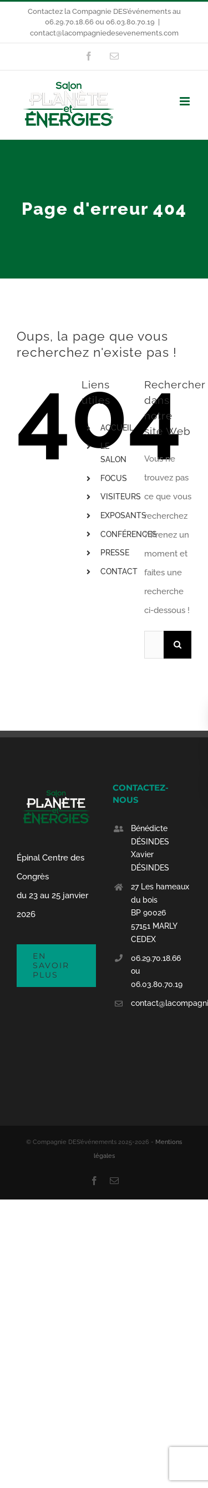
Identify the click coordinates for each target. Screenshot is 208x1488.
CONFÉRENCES (128, 534)
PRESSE (114, 552)
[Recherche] (177, 645)
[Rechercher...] (154, 645)
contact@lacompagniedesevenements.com (104, 33)
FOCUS (113, 478)
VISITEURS (120, 496)
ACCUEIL (117, 427)
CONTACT (119, 571)
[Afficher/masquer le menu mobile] (185, 101)
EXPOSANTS (123, 515)
